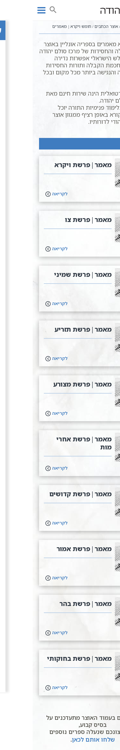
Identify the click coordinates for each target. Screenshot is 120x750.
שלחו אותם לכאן (60, 739)
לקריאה (24, 194)
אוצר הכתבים (73, 26)
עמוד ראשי (101, 26)
